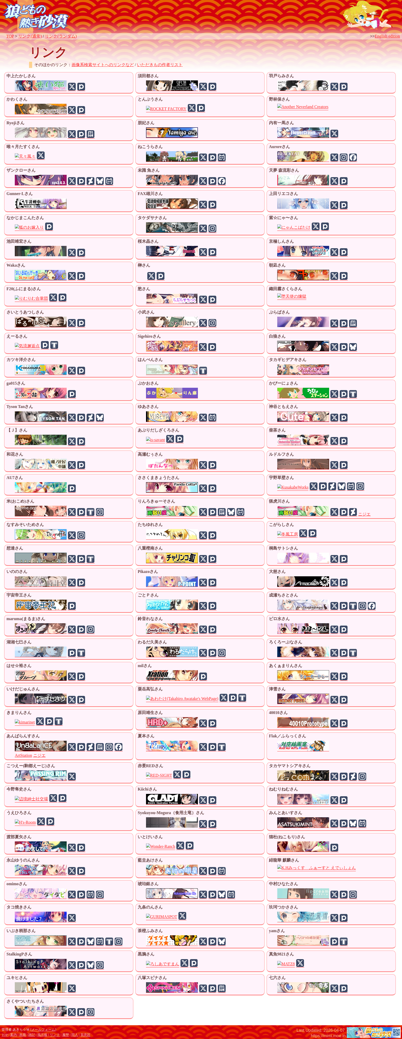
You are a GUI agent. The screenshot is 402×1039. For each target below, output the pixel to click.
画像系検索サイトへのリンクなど (103, 65)
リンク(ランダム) (61, 36)
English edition (387, 36)
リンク (55, 1035)
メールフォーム (43, 1029)
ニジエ (364, 514)
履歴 (65, 1035)
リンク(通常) (30, 36)
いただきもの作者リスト (160, 65)
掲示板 (42, 1035)
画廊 (22, 1035)
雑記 (31, 1035)
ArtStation (23, 755)
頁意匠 (85, 1035)
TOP (10, 36)
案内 (13, 1035)
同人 (74, 1035)
